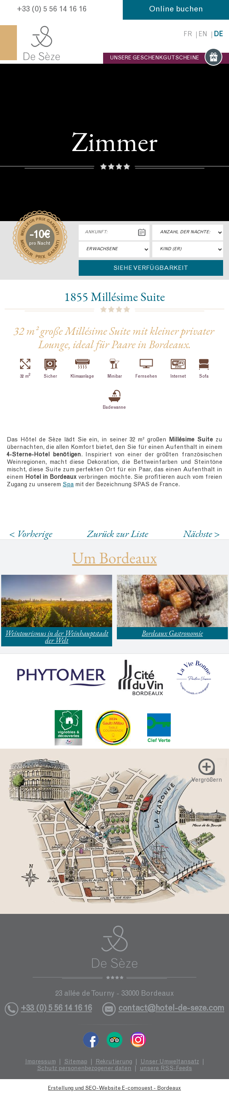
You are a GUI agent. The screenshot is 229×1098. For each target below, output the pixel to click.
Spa (68, 485)
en (202, 34)
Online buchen (176, 10)
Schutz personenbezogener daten (84, 1069)
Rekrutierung (114, 1062)
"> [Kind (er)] (187, 249)
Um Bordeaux (114, 558)
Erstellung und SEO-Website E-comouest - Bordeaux (114, 1088)
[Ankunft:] (114, 232)
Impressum (40, 1062)
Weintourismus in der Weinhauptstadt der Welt (56, 637)
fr (187, 34)
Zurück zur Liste (117, 533)
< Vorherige (30, 534)
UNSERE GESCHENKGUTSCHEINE (166, 58)
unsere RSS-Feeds (166, 1069)
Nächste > (201, 534)
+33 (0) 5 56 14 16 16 (52, 10)
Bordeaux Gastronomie (172, 633)
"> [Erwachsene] (114, 249)
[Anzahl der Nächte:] (187, 232)
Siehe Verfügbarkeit (150, 268)
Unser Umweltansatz (169, 1062)
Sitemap (75, 1062)
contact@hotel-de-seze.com (171, 1009)
